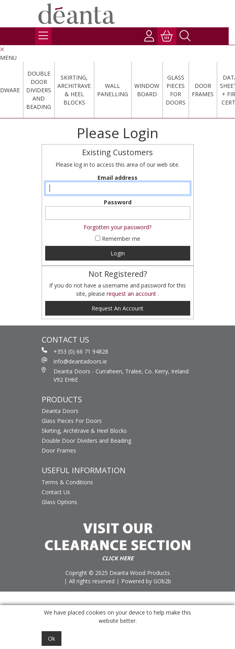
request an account (132, 293)
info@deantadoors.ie (74, 361)
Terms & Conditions (67, 482)
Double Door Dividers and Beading (38, 90)
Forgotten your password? (117, 227)
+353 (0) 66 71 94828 (75, 351)
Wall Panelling (112, 90)
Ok (51, 638)
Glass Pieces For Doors (175, 90)
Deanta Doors (60, 411)
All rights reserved (92, 581)
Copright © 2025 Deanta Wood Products (117, 573)
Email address (117, 177)
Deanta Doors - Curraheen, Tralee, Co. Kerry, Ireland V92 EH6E (115, 375)
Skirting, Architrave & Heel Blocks (74, 90)
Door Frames (203, 90)
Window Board (146, 90)
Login (118, 253)
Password (118, 202)
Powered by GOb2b (146, 581)
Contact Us (56, 492)
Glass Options (59, 502)
